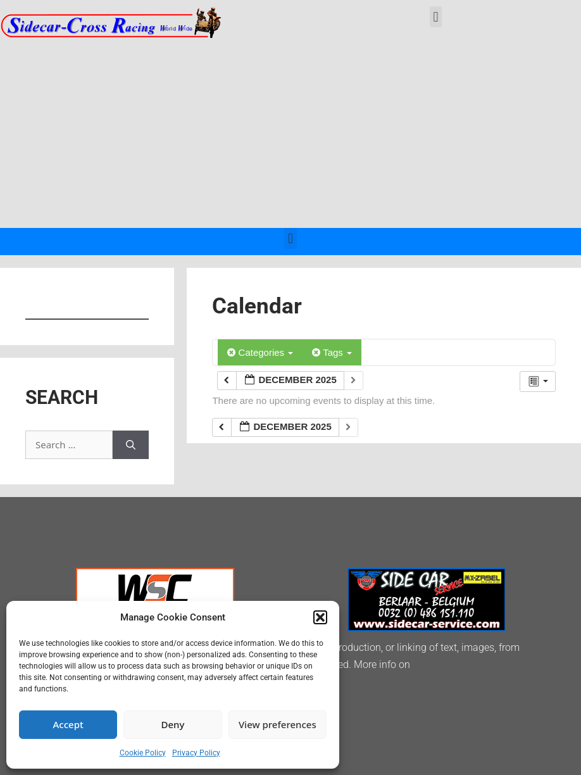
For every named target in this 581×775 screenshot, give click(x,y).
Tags (332, 352)
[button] (320, 617)
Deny (173, 724)
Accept (68, 724)
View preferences (277, 724)
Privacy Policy (196, 752)
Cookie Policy (143, 752)
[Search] (131, 445)
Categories (260, 352)
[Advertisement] (290, 133)
